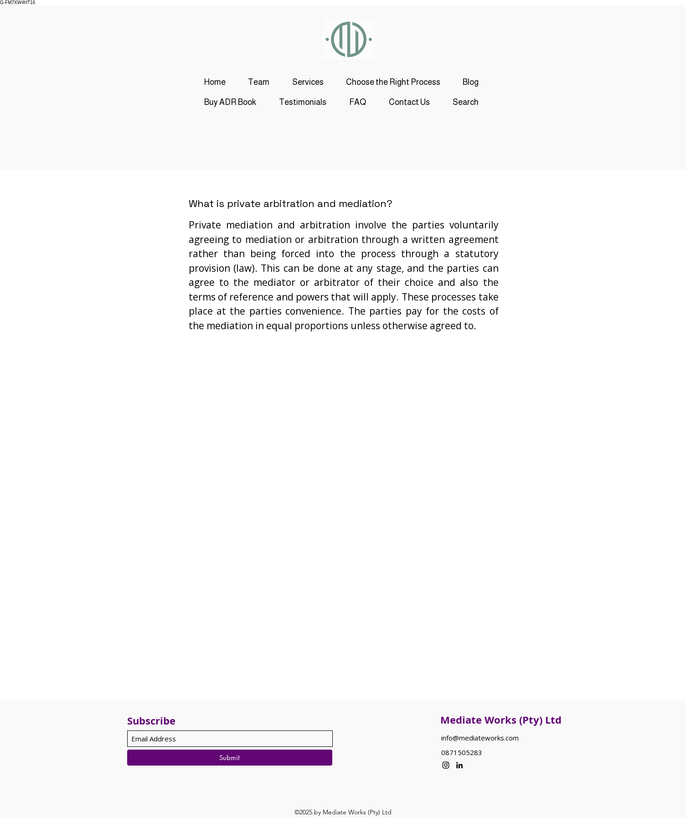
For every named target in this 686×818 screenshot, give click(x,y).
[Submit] (229, 758)
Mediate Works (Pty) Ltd (501, 720)
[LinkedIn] (459, 765)
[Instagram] (445, 765)
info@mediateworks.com (480, 737)
